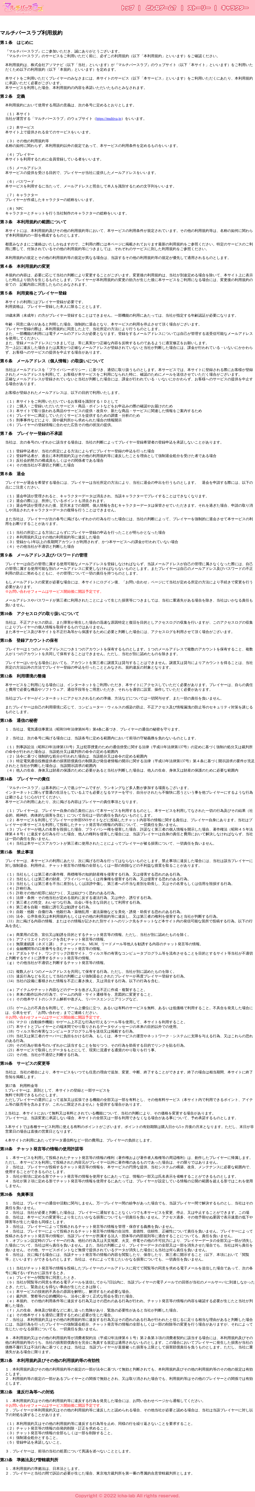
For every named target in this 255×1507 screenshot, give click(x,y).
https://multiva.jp (108, 119)
